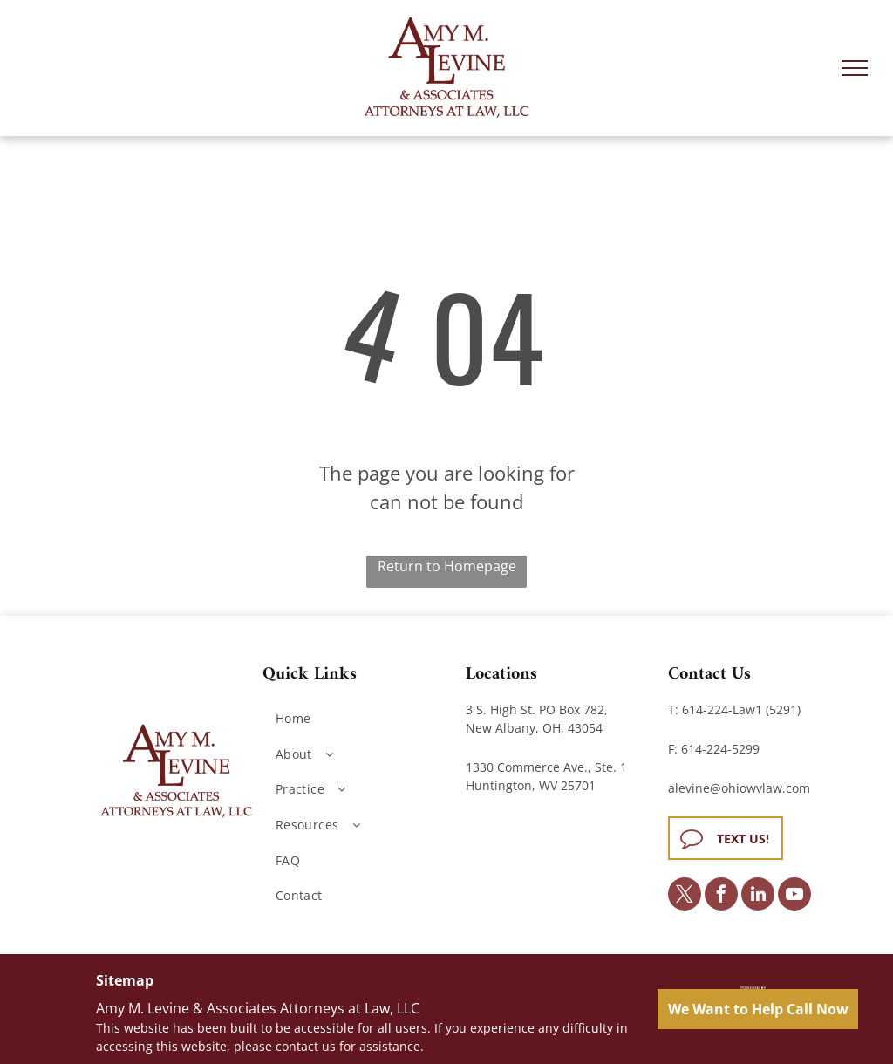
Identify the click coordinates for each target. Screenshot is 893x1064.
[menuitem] (358, 718)
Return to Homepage (447, 566)
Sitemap (124, 980)
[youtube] (794, 896)
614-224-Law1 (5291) (741, 709)
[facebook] (721, 896)
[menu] (854, 68)
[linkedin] (757, 896)
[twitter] (684, 896)
